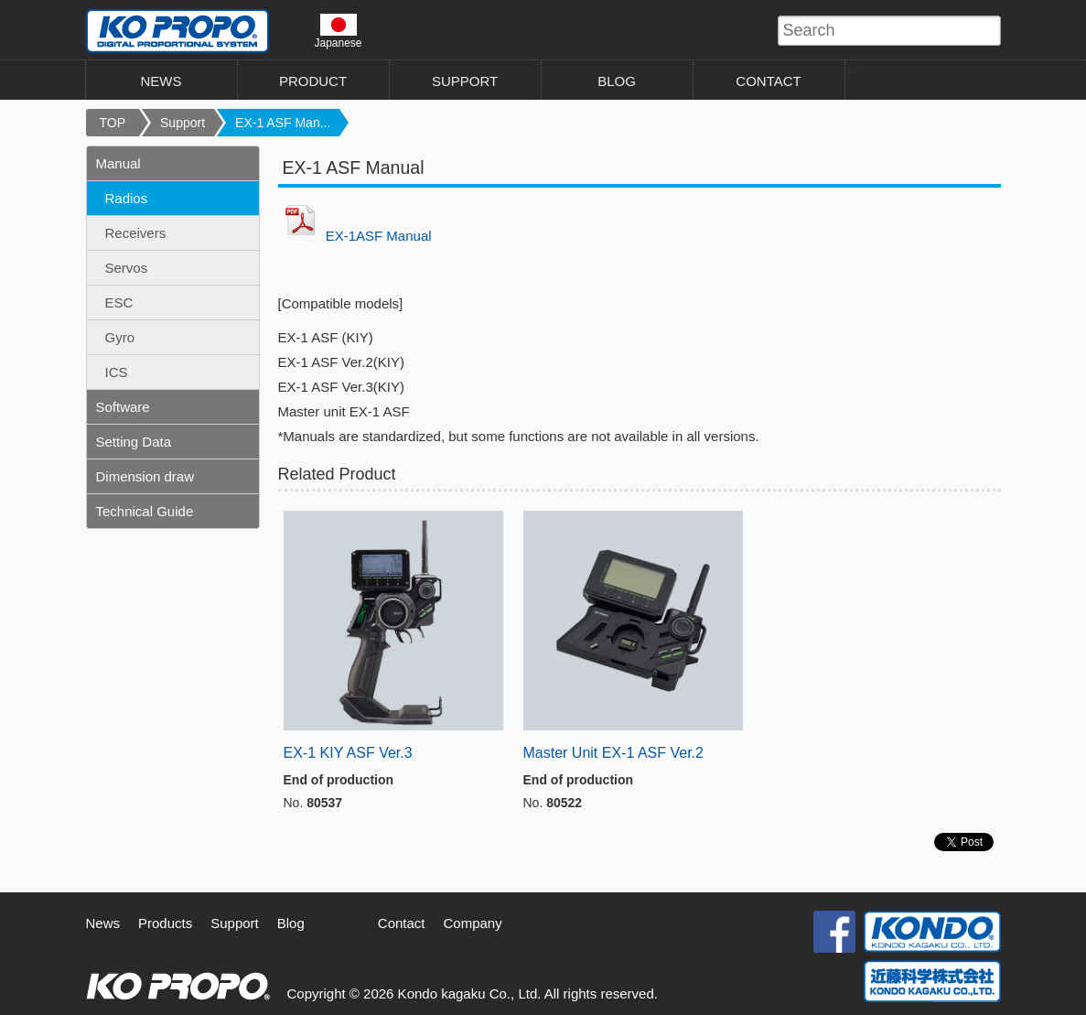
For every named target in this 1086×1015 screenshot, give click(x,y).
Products (165, 923)
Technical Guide (145, 511)
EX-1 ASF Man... (282, 122)
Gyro (120, 337)
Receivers (136, 233)
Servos (126, 267)
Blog (291, 923)
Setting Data (134, 441)
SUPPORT (465, 81)
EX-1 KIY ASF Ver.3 (348, 753)
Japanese (338, 31)
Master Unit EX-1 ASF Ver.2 (613, 753)
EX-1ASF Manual (379, 235)
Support (182, 122)
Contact (401, 923)
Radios (126, 198)
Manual (118, 163)
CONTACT (768, 81)
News (103, 923)
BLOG (616, 81)
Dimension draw (145, 476)
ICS (116, 372)
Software (123, 407)
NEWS (161, 81)
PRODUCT (313, 81)
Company (473, 923)
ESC (119, 302)
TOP (113, 122)
